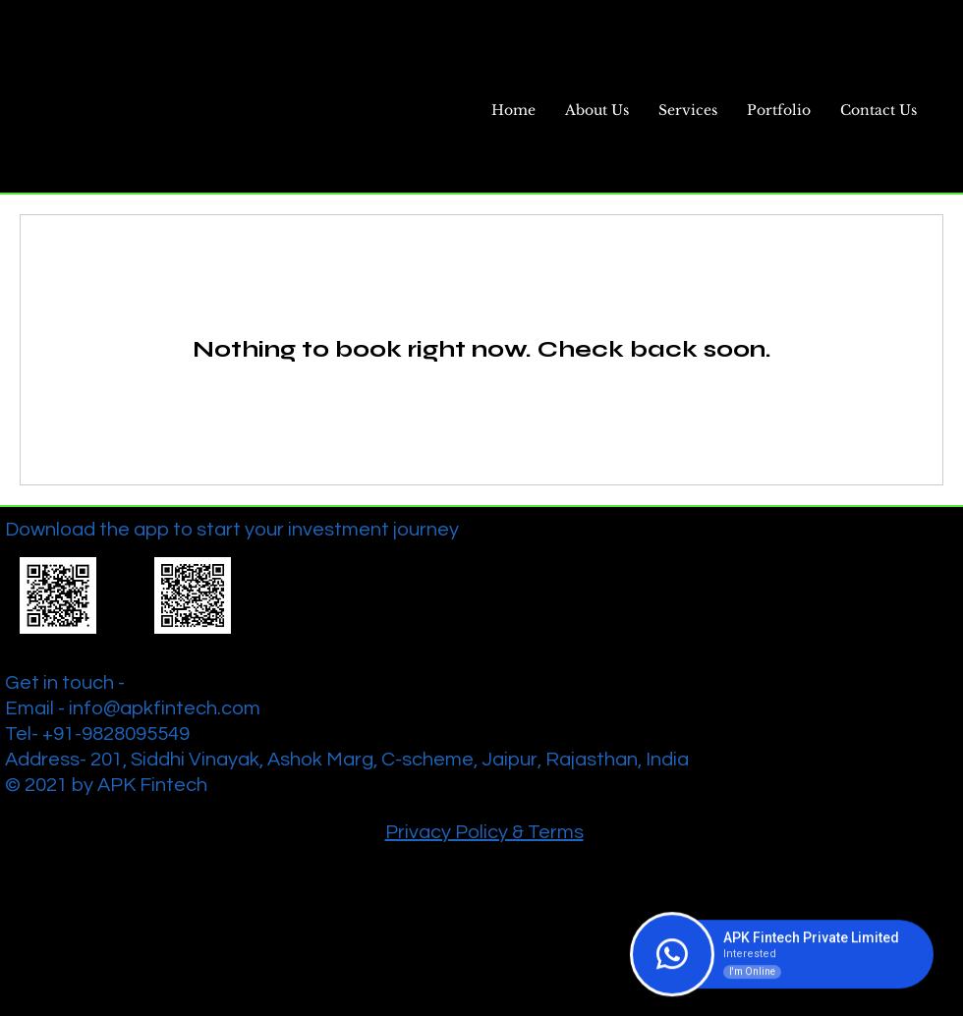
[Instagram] (949, 525)
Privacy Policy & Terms (484, 832)
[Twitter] (910, 525)
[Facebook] (870, 525)
